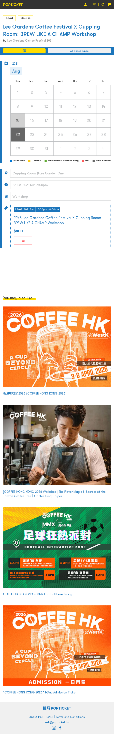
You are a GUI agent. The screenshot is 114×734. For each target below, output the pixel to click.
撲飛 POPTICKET (57, 708)
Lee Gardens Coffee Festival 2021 (30, 40)
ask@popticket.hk (57, 722)
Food (9, 18)
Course (25, 18)
